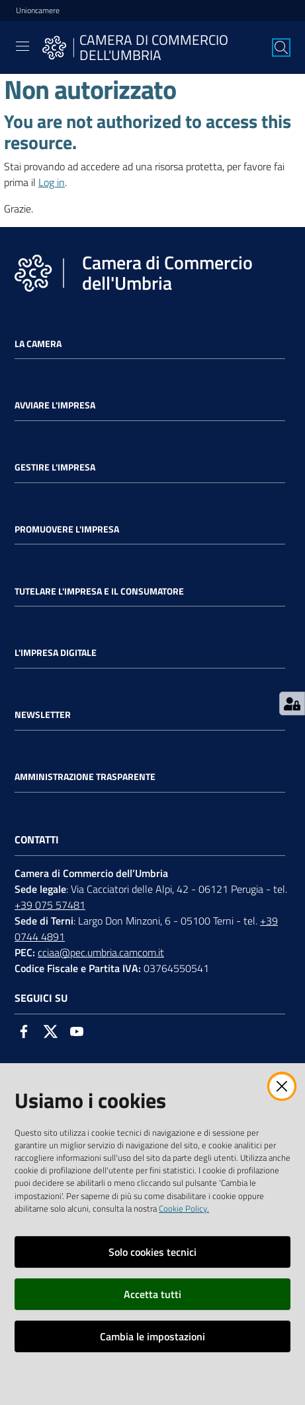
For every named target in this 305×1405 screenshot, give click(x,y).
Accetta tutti (152, 1294)
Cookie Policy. (184, 1208)
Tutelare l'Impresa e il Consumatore (99, 591)
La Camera (38, 344)
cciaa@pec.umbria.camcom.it (101, 952)
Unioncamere (38, 10)
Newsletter (43, 714)
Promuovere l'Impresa (67, 529)
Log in (51, 182)
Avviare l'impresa (55, 405)
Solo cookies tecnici (152, 1252)
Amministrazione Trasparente (85, 776)
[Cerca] (281, 47)
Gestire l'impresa (55, 467)
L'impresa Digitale (56, 652)
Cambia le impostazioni (152, 1336)
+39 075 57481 (50, 905)
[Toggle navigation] (22, 46)
